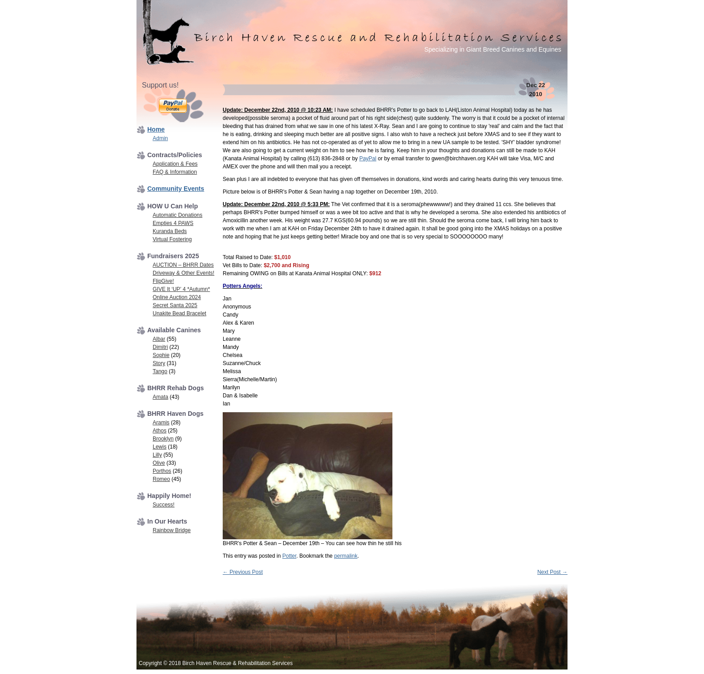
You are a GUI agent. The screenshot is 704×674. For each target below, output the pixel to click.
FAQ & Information (175, 172)
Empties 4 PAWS (173, 223)
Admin (160, 138)
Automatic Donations (177, 215)
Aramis (161, 422)
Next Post (552, 572)
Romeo (161, 479)
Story (159, 363)
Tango (160, 371)
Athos (160, 430)
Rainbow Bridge (172, 530)
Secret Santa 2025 (175, 305)
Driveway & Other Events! (183, 273)
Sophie (161, 355)
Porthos (162, 471)
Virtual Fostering (172, 239)
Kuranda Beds (170, 231)
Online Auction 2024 (177, 297)
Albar (159, 339)
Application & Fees (175, 164)
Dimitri (160, 347)
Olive (159, 463)
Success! (164, 505)
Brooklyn (163, 439)
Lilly (157, 455)
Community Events (175, 188)
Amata (160, 397)
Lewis (160, 447)
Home (156, 129)
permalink (345, 556)
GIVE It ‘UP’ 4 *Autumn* (181, 289)
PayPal (367, 158)
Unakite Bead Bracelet (179, 313)
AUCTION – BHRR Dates (183, 265)
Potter (289, 556)
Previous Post (243, 572)
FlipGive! (163, 281)
